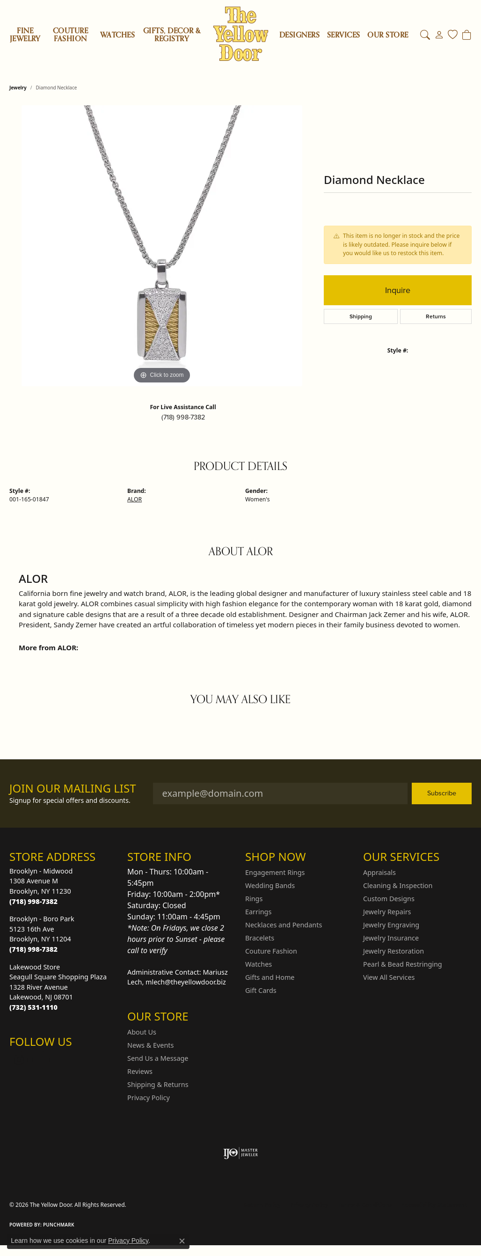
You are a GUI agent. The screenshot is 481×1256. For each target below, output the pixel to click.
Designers (299, 35)
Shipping (361, 316)
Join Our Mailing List (72, 788)
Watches (117, 35)
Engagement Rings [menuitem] (275, 872)
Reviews (140, 1071)
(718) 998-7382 (183, 417)
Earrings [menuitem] (258, 911)
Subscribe (441, 793)
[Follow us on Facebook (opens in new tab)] (41, 1059)
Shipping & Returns (158, 1084)
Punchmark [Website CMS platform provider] (58, 1224)
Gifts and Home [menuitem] (269, 977)
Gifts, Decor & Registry (172, 35)
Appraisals (379, 872)
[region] (162, 245)
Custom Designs (389, 898)
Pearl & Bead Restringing (402, 964)
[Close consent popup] (182, 1241)
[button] (425, 35)
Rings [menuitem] (253, 898)
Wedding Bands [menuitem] (270, 885)
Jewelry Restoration (393, 951)
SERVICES (343, 35)
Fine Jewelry (25, 35)
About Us (141, 1032)
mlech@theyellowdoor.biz (186, 981)
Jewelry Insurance (391, 937)
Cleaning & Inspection (397, 885)
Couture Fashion (70, 35)
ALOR (134, 499)
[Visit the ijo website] (240, 1153)
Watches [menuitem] (258, 964)
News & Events (150, 1045)
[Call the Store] (33, 901)
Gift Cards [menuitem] (261, 990)
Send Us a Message (157, 1058)
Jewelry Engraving (391, 924)
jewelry (18, 87)
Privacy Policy (148, 1097)
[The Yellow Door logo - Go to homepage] (240, 34)
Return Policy (262, 1205)
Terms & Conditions (365, 1205)
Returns (436, 316)
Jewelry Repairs (387, 911)
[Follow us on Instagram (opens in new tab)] (18, 1059)
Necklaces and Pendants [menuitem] (283, 924)
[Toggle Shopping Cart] (467, 35)
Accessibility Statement (434, 1205)
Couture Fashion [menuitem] (271, 951)
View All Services (389, 977)
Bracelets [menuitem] (259, 937)
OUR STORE (387, 35)
